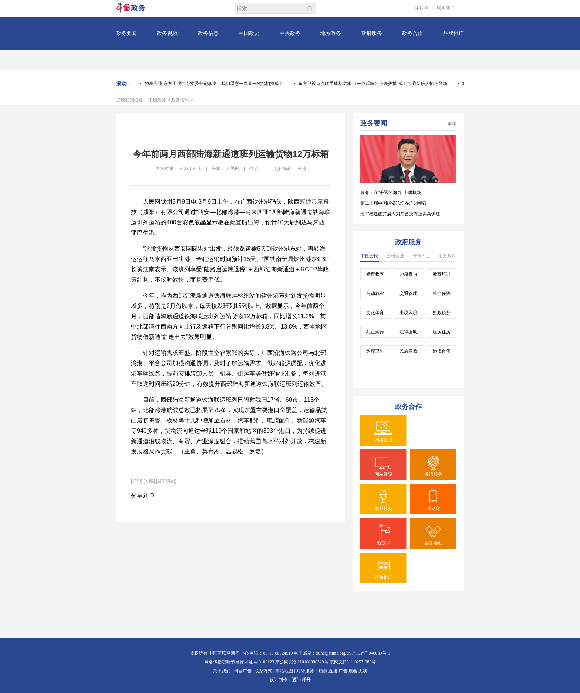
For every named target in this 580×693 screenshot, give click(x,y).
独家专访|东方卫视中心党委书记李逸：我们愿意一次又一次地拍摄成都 (214, 83)
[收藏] (149, 481)
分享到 (140, 495)
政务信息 (180, 99)
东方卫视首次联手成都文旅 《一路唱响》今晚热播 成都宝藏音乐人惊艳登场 (372, 83)
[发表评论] (166, 481)
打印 (136, 481)
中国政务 (157, 99)
